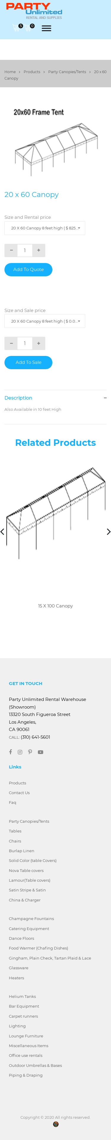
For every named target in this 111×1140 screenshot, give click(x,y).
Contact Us (19, 792)
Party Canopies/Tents (69, 72)
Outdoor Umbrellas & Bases (35, 1065)
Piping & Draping (26, 1075)
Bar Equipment (24, 1006)
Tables (15, 831)
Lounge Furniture (26, 1036)
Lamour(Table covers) (29, 880)
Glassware (18, 967)
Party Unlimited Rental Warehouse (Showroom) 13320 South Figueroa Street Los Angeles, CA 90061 (47, 714)
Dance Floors (21, 938)
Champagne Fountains (31, 918)
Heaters (16, 977)
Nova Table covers (26, 870)
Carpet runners (23, 1016)
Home (12, 72)
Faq (12, 802)
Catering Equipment (29, 928)
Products (34, 72)
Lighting (17, 1026)
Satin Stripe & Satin (27, 890)
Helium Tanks (22, 996)
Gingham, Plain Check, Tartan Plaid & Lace (50, 958)
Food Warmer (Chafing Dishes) (38, 948)
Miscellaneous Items (28, 1045)
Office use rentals (25, 1055)
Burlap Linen (21, 850)
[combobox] (45, 228)
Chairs (15, 841)
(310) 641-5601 (35, 737)
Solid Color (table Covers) (33, 860)
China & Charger (25, 900)
